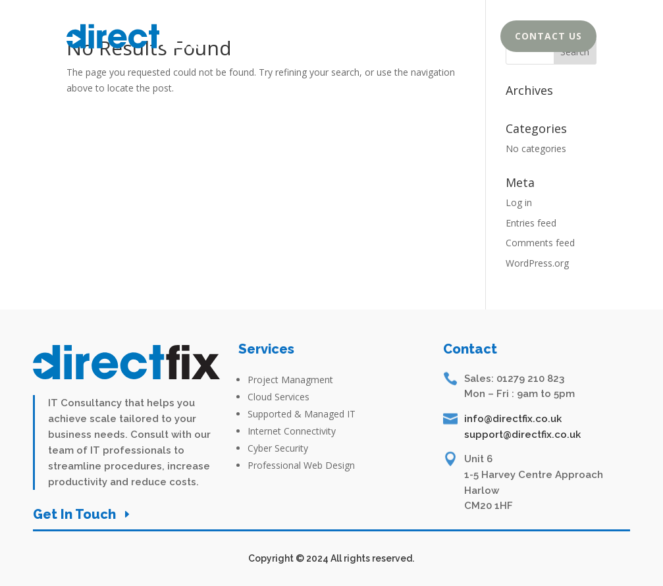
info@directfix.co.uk (513, 419)
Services (430, 39)
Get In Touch (74, 514)
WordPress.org (537, 263)
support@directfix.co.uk (522, 434)
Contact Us (548, 36)
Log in (519, 202)
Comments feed (540, 242)
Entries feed (531, 223)
